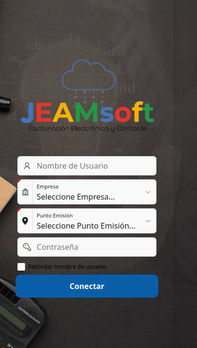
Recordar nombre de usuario (67, 267)
